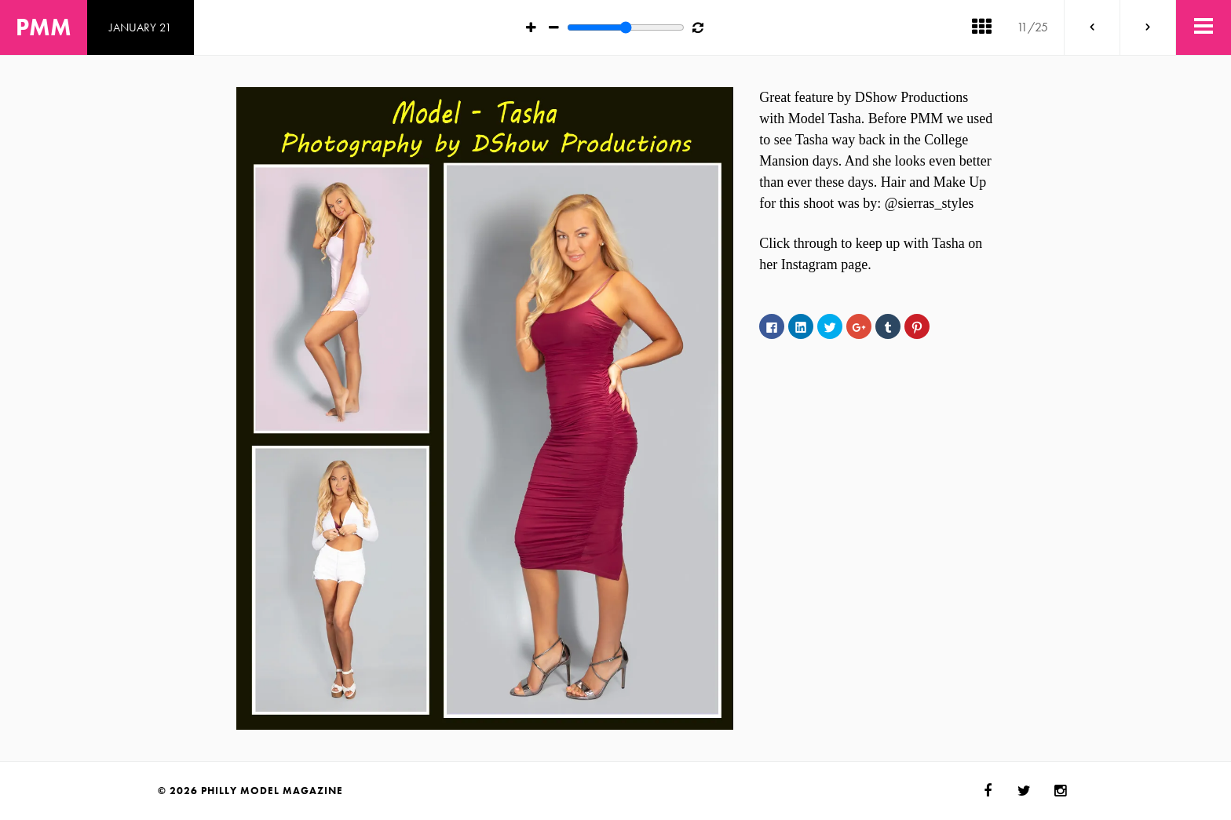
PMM (43, 27)
